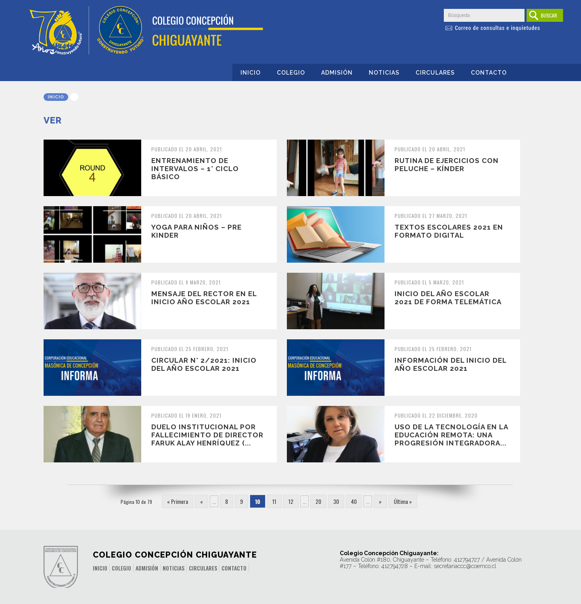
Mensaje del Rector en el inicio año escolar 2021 (204, 298)
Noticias (384, 72)
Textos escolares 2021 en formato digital (449, 231)
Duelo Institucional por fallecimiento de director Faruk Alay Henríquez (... (207, 435)
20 (318, 501)
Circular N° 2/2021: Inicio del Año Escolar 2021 (204, 364)
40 (354, 501)
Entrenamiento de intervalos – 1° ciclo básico (195, 169)
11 (274, 501)
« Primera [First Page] (177, 501)
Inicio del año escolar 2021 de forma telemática (448, 298)
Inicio (250, 72)
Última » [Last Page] (403, 501)
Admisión (337, 72)
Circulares (435, 72)
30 (336, 501)
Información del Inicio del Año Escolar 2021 (450, 364)
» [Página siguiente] (380, 501)
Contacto (489, 72)
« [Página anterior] (201, 501)
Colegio (291, 72)
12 (290, 501)
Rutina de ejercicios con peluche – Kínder (447, 165)
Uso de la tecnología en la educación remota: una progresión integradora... (451, 435)
